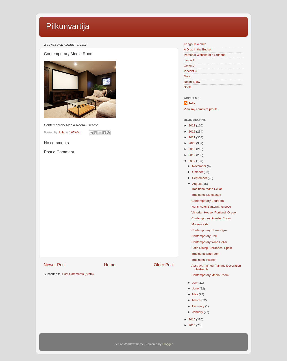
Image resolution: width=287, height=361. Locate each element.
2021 (192, 137)
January (198, 312)
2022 (192, 131)
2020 (192, 143)
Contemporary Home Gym (209, 230)
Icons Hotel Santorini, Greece (211, 206)
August (197, 183)
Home (109, 264)
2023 (192, 125)
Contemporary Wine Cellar (209, 242)
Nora (187, 76)
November (199, 166)
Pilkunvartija (67, 26)
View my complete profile (200, 109)
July (195, 282)
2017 (192, 161)
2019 (192, 149)
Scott (187, 87)
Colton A (189, 65)
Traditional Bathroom (205, 253)
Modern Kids (200, 224)
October (198, 172)
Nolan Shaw (192, 81)
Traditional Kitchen (203, 259)
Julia (191, 103)
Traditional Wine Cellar (206, 189)
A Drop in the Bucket (197, 49)
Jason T (189, 60)
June (196, 288)
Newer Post (55, 264)
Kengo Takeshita (195, 44)
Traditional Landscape (206, 194)
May (195, 294)
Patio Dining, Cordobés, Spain (211, 248)
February (198, 306)
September (200, 178)
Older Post (164, 264)
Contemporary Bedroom (207, 200)
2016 (192, 319)
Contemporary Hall (204, 236)
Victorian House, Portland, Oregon (214, 212)
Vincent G (190, 71)
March (196, 300)
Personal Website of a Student (204, 55)
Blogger (167, 344)
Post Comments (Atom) (78, 274)
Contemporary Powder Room (211, 218)
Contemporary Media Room (210, 275)
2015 (192, 325)
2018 (192, 155)
